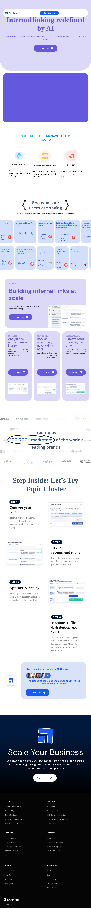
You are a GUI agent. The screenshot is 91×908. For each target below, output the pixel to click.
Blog (48, 875)
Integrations (52, 883)
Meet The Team (53, 850)
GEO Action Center (13, 806)
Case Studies (52, 879)
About (49, 838)
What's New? (52, 887)
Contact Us (10, 871)
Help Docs (9, 875)
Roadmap (9, 879)
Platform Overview (12, 823)
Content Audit (53, 823)
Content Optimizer (13, 846)
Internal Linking (11, 850)
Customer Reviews (55, 842)
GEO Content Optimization (58, 819)
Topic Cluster (10, 838)
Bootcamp (51, 871)
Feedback (9, 883)
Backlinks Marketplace (14, 819)
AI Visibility (9, 811)
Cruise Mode (10, 842)
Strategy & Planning (55, 811)
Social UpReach (11, 815)
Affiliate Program (54, 846)
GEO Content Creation (56, 815)
